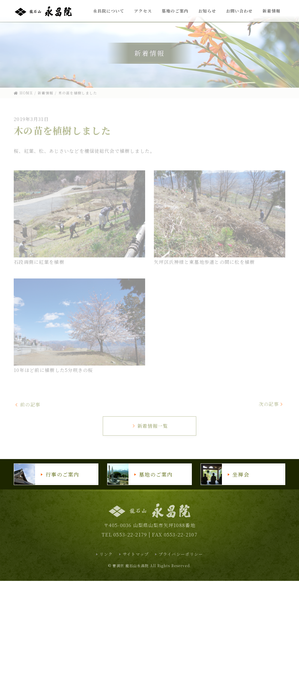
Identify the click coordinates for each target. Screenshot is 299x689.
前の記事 (28, 404)
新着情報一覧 (150, 426)
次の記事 (271, 404)
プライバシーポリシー (181, 554)
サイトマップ (136, 554)
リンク (106, 554)
